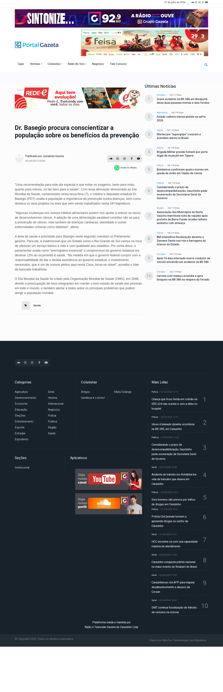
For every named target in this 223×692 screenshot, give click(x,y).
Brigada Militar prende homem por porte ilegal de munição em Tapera (182, 154)
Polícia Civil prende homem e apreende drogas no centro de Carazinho (170, 521)
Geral (51, 392)
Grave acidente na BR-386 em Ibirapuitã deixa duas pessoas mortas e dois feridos (183, 101)
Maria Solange (122, 392)
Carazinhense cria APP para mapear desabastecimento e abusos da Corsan (173, 587)
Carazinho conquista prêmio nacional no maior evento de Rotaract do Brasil (174, 564)
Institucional (22, 468)
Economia (21, 404)
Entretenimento (24, 421)
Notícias (36, 64)
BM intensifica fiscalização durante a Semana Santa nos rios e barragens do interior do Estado (181, 240)
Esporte (20, 427)
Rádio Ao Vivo (77, 64)
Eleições (20, 416)
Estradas (161, 95)
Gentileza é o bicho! (93, 398)
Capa (21, 64)
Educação (21, 410)
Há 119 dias (174, 208)
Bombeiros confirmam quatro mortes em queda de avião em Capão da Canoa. (182, 171)
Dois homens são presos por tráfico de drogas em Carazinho (173, 502)
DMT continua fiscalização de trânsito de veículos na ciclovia (174, 610)
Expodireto (21, 439)
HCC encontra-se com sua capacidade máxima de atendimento (175, 544)
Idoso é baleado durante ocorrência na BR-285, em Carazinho (173, 426)
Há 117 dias (176, 95)
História (52, 398)
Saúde (37, 305)
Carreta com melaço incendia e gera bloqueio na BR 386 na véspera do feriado (183, 278)
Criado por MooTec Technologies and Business (177, 640)
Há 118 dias (177, 112)
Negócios (98, 64)
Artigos (85, 392)
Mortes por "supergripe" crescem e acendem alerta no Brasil (179, 136)
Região (160, 208)
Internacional (55, 404)
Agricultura (162, 112)
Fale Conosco (119, 64)
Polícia (160, 147)
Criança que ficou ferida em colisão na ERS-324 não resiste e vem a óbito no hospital (174, 404)
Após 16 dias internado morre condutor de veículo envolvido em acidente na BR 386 (183, 260)
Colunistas (55, 64)
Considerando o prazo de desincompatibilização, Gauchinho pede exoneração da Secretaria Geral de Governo (182, 193)
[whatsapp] (125, 168)
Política (160, 183)
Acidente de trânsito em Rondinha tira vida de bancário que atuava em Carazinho (174, 479)
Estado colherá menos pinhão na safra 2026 (181, 118)
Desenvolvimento (25, 398)
